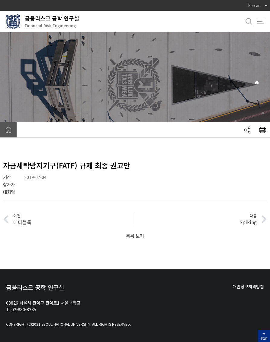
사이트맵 (260, 21)
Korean (254, 5)
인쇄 (262, 129)
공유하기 (247, 129)
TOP (264, 338)
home (8, 129)
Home (257, 82)
